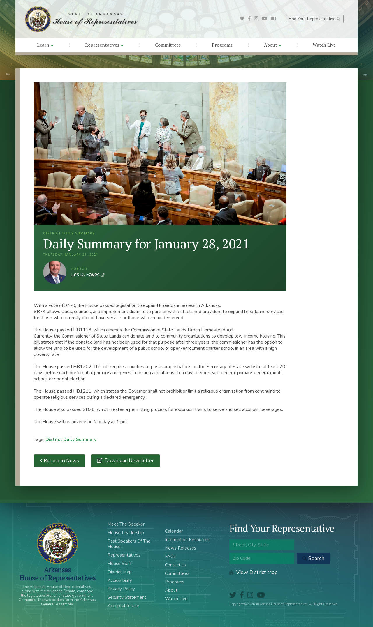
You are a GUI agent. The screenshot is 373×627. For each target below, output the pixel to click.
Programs (222, 45)
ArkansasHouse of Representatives (57, 573)
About (272, 45)
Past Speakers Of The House (129, 544)
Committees (168, 45)
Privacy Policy (121, 589)
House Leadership (126, 533)
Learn (45, 45)
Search (313, 558)
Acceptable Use (123, 606)
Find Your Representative (314, 19)
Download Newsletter (128, 460)
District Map (120, 572)
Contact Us (175, 565)
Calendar (174, 531)
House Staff (119, 563)
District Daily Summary (70, 439)
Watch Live (324, 45)
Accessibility (120, 580)
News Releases (180, 548)
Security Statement (127, 597)
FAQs (170, 556)
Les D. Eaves (54, 272)
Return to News (59, 460)
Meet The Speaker (126, 524)
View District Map (253, 572)
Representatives (104, 45)
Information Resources (187, 540)
